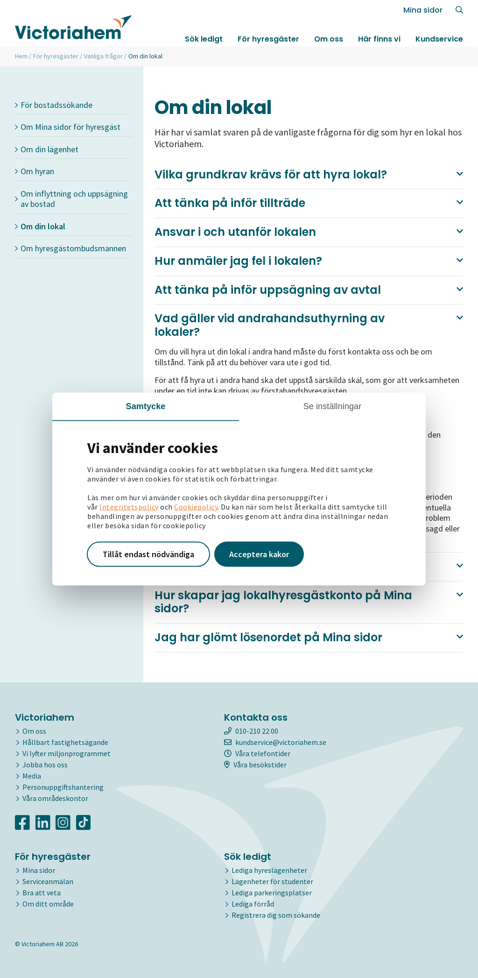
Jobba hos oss (45, 764)
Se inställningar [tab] (332, 406)
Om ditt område (48, 903)
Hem (21, 56)
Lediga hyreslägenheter (269, 870)
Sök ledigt (204, 39)
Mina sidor (423, 10)
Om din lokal (40, 226)
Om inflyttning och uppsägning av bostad (71, 199)
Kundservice (439, 39)
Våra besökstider (255, 764)
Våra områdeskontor (55, 798)
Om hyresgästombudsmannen (70, 248)
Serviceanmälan (47, 881)
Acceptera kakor (259, 554)
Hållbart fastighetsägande (65, 742)
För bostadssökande (53, 104)
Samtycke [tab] (146, 406)
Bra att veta (41, 892)
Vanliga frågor (103, 56)
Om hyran (34, 171)
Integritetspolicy (129, 506)
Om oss (328, 39)
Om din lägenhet (46, 149)
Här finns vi (379, 39)
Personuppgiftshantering (63, 787)
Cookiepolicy (196, 506)
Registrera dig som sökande (276, 915)
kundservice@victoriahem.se (275, 742)
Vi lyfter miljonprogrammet (66, 753)
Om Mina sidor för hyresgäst (67, 126)
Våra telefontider (257, 753)
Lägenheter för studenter (272, 881)
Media (31, 775)
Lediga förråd (253, 903)
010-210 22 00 (251, 731)
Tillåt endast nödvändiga (148, 554)
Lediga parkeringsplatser (272, 892)
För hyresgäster (268, 39)
